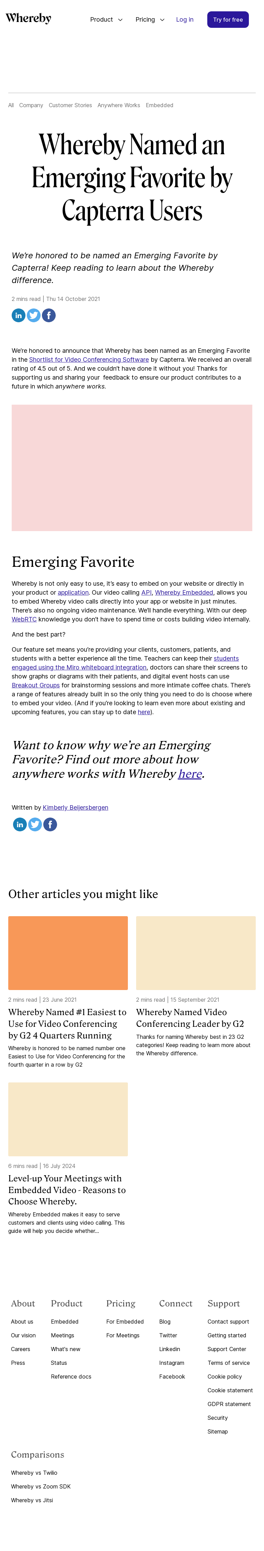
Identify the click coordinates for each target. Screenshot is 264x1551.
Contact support (228, 1321)
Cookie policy (225, 1376)
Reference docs (71, 1376)
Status (59, 1362)
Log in (185, 19)
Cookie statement (230, 1390)
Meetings (62, 1335)
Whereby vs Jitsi (32, 1500)
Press (18, 1362)
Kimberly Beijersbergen (75, 807)
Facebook (172, 1376)
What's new (65, 1349)
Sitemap (218, 1431)
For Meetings (123, 1335)
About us (22, 1321)
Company (31, 105)
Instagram (171, 1362)
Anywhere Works (119, 105)
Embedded (160, 105)
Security (218, 1417)
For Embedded (125, 1321)
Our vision (23, 1335)
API (146, 592)
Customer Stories (70, 105)
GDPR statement (229, 1404)
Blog (164, 1321)
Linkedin (169, 1349)
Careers (20, 1349)
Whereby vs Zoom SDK (41, 1486)
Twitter (168, 1335)
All (11, 105)
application (73, 592)
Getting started (227, 1335)
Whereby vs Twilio (34, 1472)
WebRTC (24, 619)
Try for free (228, 19)
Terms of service (229, 1362)
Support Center (227, 1349)
